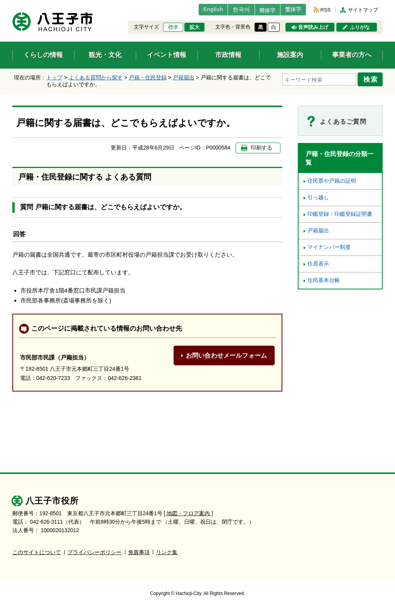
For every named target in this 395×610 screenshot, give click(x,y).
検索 (371, 78)
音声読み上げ (313, 27)
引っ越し (318, 197)
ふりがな (360, 27)
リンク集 (166, 552)
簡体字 (260, 10)
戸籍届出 (183, 77)
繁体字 (291, 10)
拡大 (194, 27)
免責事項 (139, 552)
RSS (326, 10)
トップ (54, 77)
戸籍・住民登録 (148, 77)
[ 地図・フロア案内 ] (188, 513)
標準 (173, 27)
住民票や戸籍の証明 (331, 181)
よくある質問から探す (96, 77)
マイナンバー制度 (329, 247)
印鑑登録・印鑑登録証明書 (339, 214)
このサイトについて (36, 552)
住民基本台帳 (323, 280)
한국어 (229, 10)
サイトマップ (363, 10)
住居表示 (318, 264)
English (199, 10)
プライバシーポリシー (95, 552)
